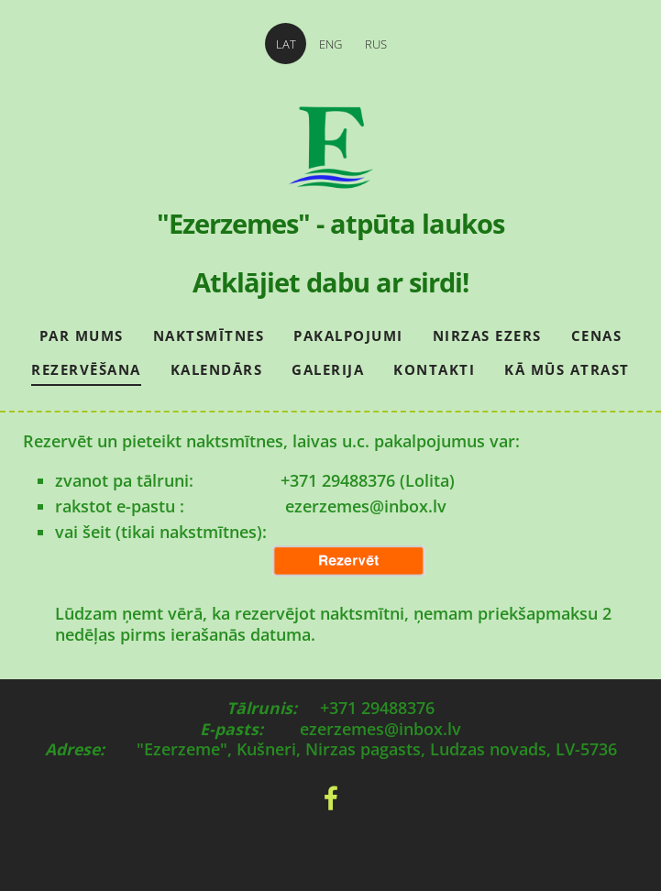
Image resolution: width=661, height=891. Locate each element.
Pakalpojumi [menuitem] (348, 335)
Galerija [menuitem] (328, 369)
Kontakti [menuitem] (434, 369)
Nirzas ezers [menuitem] (487, 335)
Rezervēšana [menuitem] (86, 369)
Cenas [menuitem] (596, 335)
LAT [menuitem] (286, 44)
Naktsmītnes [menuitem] (209, 335)
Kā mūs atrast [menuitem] (567, 369)
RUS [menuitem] (376, 44)
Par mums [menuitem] (81, 335)
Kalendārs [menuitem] (217, 369)
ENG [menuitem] (330, 44)
